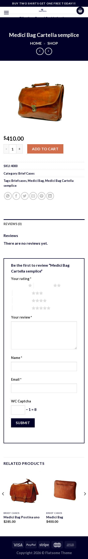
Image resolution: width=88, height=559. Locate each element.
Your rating (21, 279)
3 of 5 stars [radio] (22, 293)
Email (16, 379)
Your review (21, 317)
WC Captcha (21, 401)
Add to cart (45, 149)
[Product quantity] (12, 149)
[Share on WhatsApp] (8, 196)
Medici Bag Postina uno (22, 517)
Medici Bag (36, 181)
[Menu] (6, 12)
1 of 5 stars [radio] (18, 285)
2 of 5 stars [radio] (43, 285)
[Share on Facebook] (16, 196)
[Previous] (3, 503)
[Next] (84, 503)
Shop (52, 43)
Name (16, 358)
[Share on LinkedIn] (50, 196)
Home (36, 43)
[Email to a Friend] (33, 196)
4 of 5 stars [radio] (22, 300)
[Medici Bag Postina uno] (23, 490)
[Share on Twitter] (25, 196)
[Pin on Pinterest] (42, 196)
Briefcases (19, 181)
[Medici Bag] (65, 490)
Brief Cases (26, 173)
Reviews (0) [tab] (13, 224)
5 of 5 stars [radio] (22, 308)
